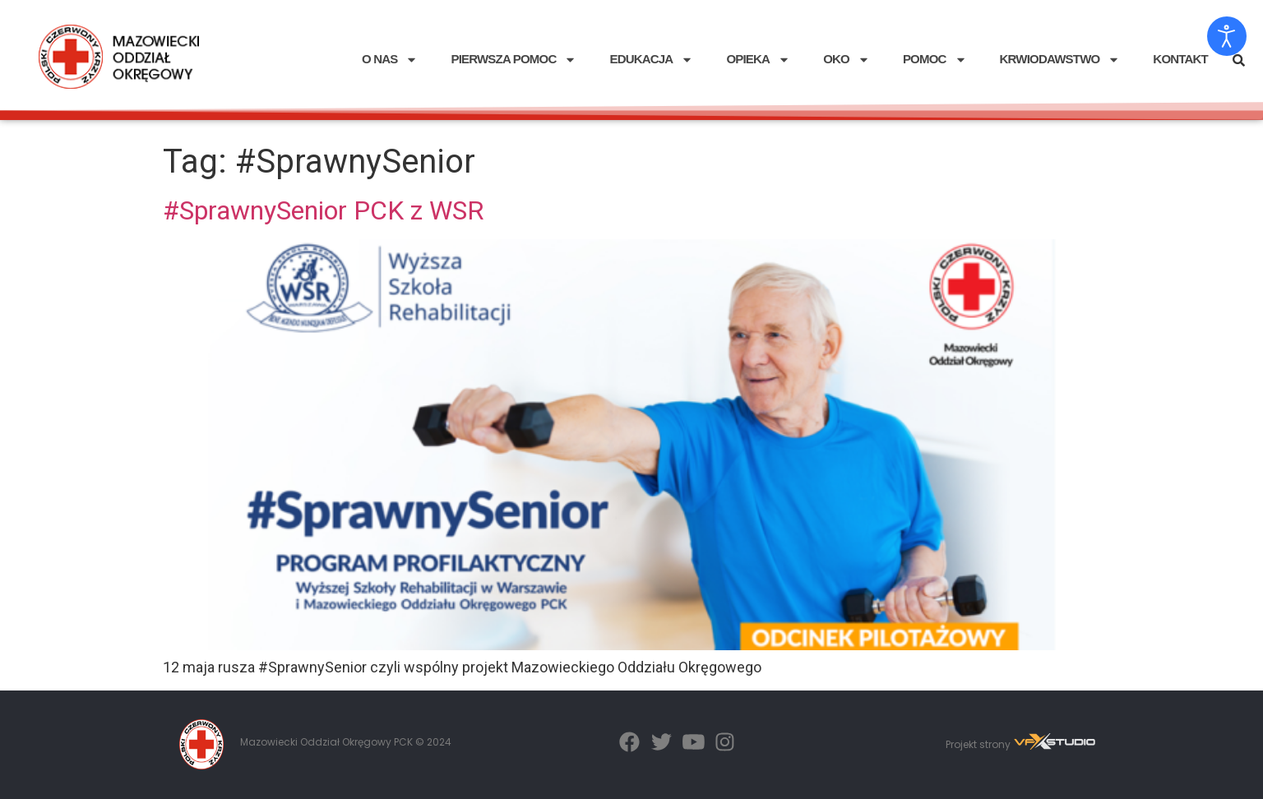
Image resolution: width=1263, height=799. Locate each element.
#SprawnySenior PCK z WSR (323, 210)
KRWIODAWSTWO (1060, 59)
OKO (846, 59)
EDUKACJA (651, 59)
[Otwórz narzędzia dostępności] (1227, 36)
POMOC (935, 59)
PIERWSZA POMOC (513, 59)
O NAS (390, 59)
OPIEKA (758, 59)
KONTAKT (1180, 59)
